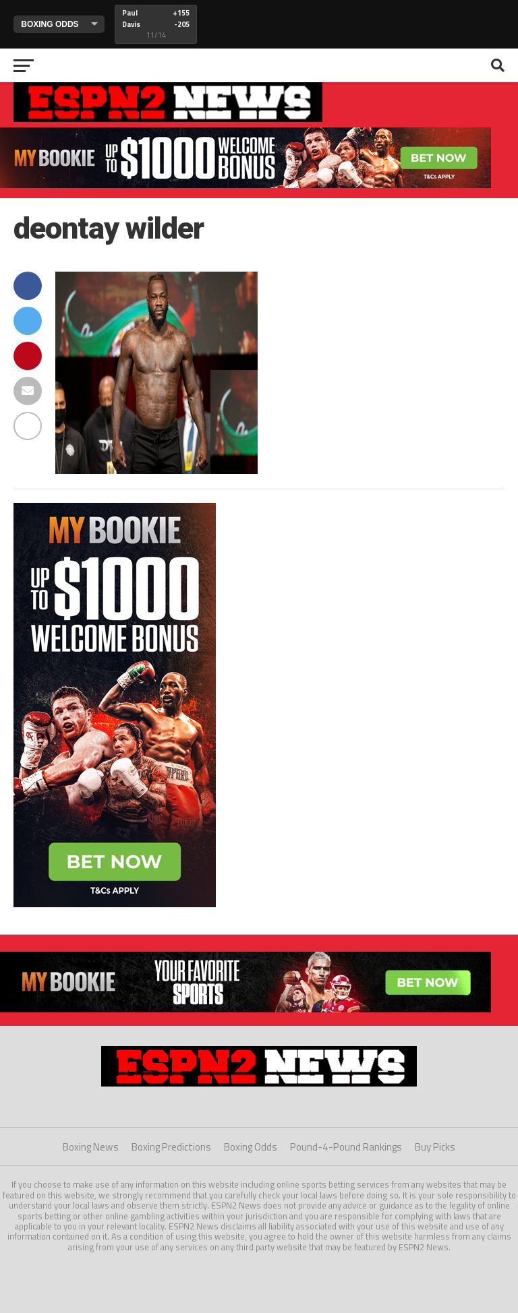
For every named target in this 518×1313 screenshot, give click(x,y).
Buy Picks (435, 1147)
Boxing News (91, 1147)
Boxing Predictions (171, 1147)
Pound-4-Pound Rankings (346, 1147)
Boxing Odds (250, 1147)
